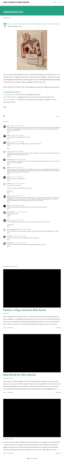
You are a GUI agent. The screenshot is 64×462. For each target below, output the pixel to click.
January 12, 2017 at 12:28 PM (17, 141)
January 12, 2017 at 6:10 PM (17, 151)
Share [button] (57, 116)
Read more (58, 327)
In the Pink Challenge (9, 97)
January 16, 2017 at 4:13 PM (17, 195)
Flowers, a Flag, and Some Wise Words (24, 310)
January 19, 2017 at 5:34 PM (17, 220)
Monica (8, 220)
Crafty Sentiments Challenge (11, 94)
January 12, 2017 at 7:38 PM (20, 159)
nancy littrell (10, 159)
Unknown (9, 183)
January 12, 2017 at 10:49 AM (17, 135)
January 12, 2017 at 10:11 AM (17, 125)
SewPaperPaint (10, 242)
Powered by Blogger (32, 458)
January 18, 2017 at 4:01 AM (21, 212)
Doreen (8, 135)
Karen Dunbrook (10, 212)
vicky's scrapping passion (12, 229)
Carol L (8, 151)
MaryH (8, 195)
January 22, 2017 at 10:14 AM (20, 236)
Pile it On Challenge (9, 99)
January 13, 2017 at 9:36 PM (18, 183)
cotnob (8, 141)
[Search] (54, 2)
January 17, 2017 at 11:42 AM (18, 205)
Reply (8, 132)
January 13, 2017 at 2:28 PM (17, 177)
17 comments (10, 453)
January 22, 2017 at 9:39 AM (25, 229)
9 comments (10, 327)
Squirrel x (9, 205)
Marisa (8, 177)
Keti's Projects (10, 236)
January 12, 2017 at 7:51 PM (17, 167)
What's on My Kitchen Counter (16, 2)
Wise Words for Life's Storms (19, 374)
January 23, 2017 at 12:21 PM (20, 242)
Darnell (8, 167)
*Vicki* (8, 125)
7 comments (10, 392)
